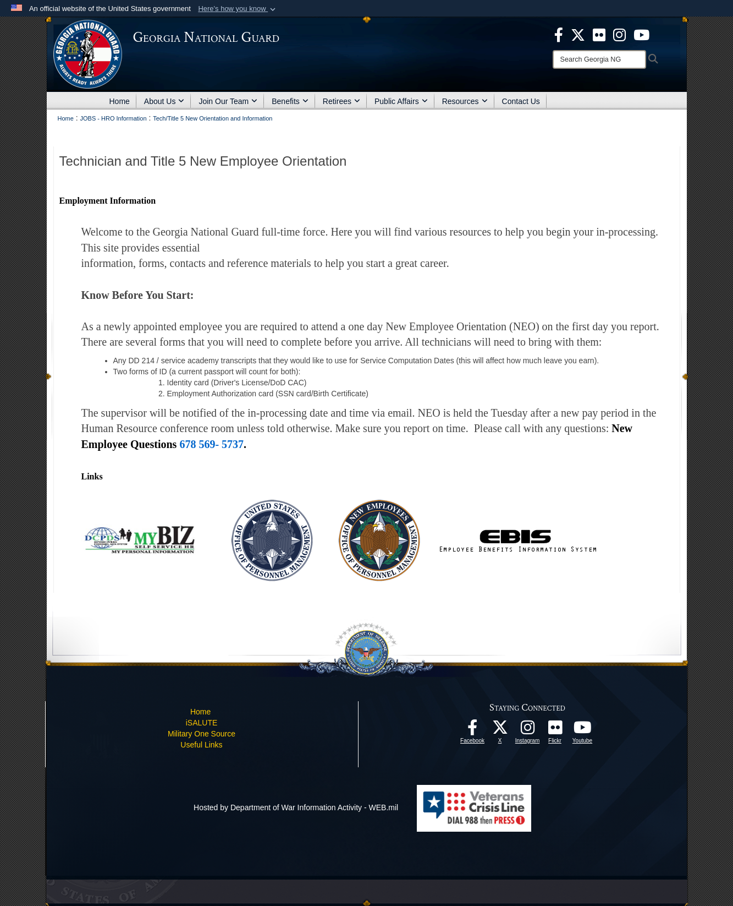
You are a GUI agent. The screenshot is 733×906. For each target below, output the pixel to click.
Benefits (290, 101)
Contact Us (521, 101)
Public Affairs (401, 101)
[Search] (599, 59)
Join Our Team (228, 101)
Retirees (341, 101)
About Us (164, 101)
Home (119, 101)
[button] (238, 8)
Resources (465, 101)
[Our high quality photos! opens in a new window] (555, 730)
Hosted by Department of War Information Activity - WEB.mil (296, 807)
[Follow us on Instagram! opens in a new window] (527, 730)
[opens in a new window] (599, 34)
